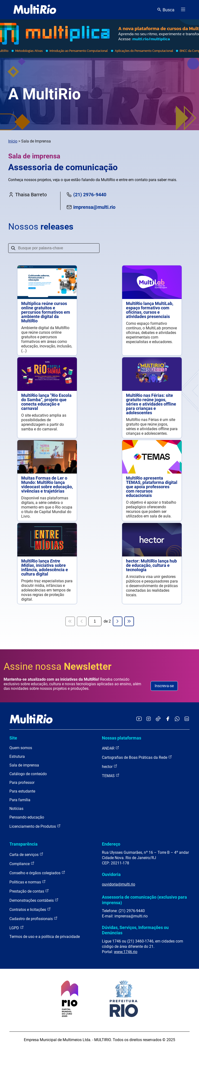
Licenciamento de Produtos (35, 826)
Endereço (111, 844)
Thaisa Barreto (27, 194)
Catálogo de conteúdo (28, 774)
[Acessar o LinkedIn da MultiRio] (187, 719)
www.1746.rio (125, 951)
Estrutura (17, 756)
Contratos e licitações (30, 909)
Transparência (23, 844)
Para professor (21, 782)
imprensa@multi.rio (90, 207)
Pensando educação (26, 817)
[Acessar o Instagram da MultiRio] (149, 719)
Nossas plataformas (121, 737)
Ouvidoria (111, 874)
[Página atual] (94, 621)
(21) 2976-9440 (86, 194)
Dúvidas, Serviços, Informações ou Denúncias (135, 930)
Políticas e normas (27, 881)
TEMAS (110, 775)
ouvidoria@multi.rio (118, 884)
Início (12, 141)
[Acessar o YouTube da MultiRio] (139, 719)
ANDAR (110, 748)
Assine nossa (58, 666)
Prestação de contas (29, 891)
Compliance (21, 863)
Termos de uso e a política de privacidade (44, 936)
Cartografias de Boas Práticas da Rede (137, 757)
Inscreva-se (164, 686)
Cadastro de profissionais (33, 918)
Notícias (16, 808)
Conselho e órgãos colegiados (37, 872)
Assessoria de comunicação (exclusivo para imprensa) (144, 900)
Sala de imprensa (24, 765)
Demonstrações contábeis (34, 900)
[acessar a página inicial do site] (35, 9)
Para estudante (22, 791)
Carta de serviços (26, 854)
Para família (19, 800)
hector (109, 766)
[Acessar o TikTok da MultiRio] (158, 719)
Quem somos (20, 748)
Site (13, 737)
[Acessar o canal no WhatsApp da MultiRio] (177, 719)
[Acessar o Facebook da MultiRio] (168, 719)
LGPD (16, 927)
